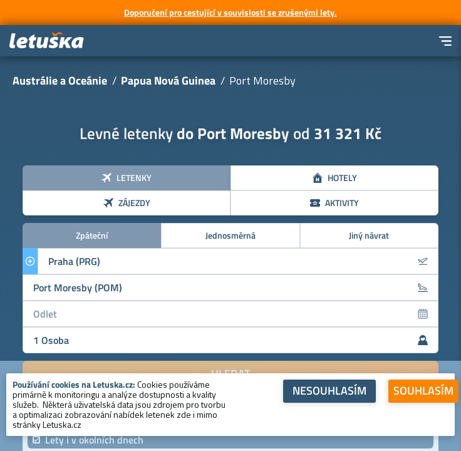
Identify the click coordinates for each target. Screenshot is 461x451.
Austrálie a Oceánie (60, 80)
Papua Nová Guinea (168, 80)
